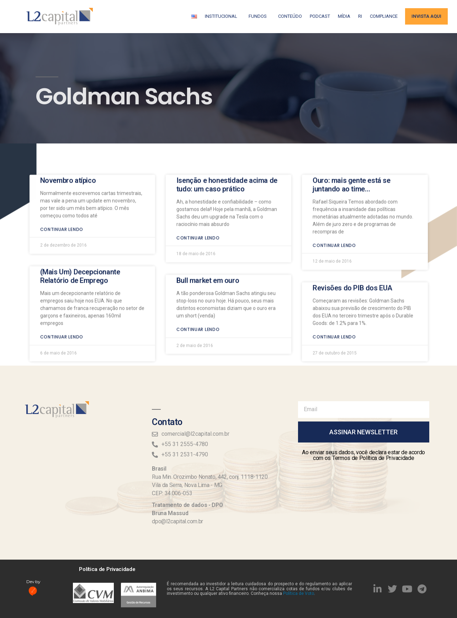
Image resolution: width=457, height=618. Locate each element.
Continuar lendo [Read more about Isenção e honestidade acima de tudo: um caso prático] (198, 211)
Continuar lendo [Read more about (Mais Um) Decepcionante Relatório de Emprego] (62, 310)
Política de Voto (298, 593)
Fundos (259, 16)
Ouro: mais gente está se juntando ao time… (351, 157)
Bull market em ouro (207, 253)
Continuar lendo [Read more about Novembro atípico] (62, 202)
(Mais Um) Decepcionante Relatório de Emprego (80, 248)
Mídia (344, 16)
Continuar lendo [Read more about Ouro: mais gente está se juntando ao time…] (334, 218)
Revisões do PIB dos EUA (352, 260)
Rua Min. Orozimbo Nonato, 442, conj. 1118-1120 (209, 476)
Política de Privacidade (107, 569)
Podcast (320, 16)
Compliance (384, 16)
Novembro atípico (68, 153)
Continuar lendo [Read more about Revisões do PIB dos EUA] (334, 310)
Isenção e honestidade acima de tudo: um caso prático (226, 157)
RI (360, 16)
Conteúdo (290, 16)
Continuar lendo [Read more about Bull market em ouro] (198, 302)
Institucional (223, 16)
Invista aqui (426, 16)
